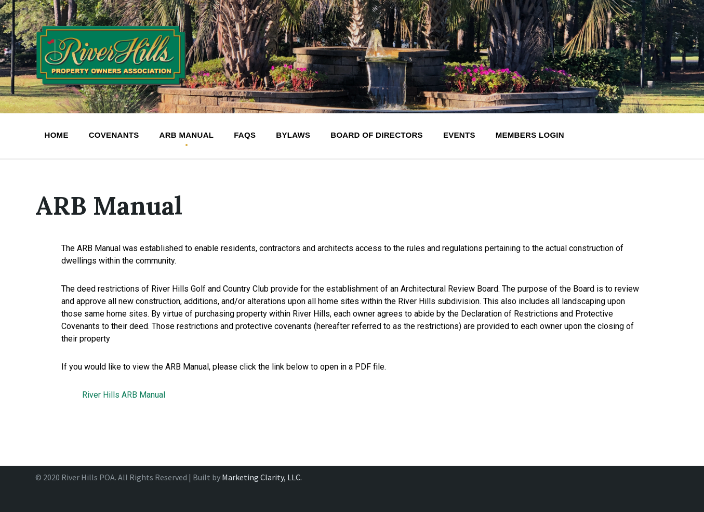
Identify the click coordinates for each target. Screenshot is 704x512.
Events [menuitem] (459, 134)
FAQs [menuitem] (245, 134)
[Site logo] (111, 88)
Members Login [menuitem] (530, 134)
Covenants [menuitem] (114, 134)
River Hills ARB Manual (123, 395)
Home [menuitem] (57, 134)
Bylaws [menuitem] (293, 134)
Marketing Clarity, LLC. (262, 477)
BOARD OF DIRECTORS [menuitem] (376, 134)
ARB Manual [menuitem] (187, 134)
